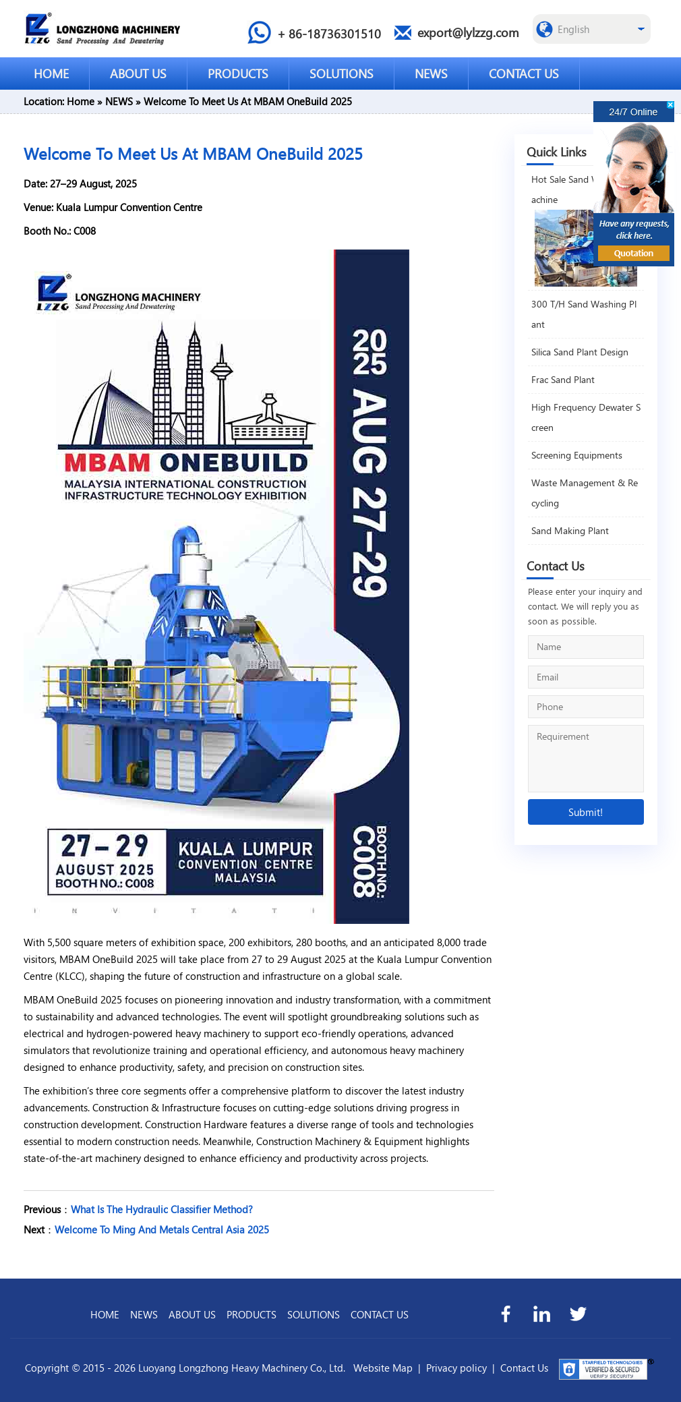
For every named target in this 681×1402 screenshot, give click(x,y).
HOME (51, 73)
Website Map (383, 1367)
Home (80, 101)
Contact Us (524, 1367)
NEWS (431, 73)
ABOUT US (138, 73)
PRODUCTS (238, 73)
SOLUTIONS (341, 73)
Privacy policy (456, 1367)
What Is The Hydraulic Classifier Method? (162, 1209)
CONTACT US (524, 73)
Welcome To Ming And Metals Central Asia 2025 (162, 1229)
